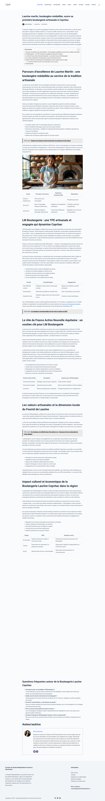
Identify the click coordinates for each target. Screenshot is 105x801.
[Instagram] (60, 798)
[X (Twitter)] (57, 798)
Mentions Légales (76, 779)
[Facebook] (55, 798)
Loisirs (75, 4)
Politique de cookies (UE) (78, 781)
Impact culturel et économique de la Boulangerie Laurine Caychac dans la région (47, 60)
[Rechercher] (99, 4)
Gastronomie (56, 4)
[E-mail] (34, 751)
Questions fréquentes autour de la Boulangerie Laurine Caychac (43, 61)
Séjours (87, 4)
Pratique (81, 4)
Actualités (40, 4)
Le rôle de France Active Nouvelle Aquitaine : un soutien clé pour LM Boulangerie (47, 56)
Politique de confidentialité (78, 777)
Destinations (48, 4)
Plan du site (74, 772)
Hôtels (69, 4)
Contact (94, 4)
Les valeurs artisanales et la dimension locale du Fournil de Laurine (43, 58)
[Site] (37, 751)
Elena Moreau (38, 731)
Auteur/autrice (30, 63)
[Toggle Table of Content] (77, 49)
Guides (64, 4)
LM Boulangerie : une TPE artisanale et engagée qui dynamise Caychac (44, 54)
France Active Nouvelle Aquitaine (70, 304)
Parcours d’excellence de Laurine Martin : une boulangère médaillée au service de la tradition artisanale (53, 52)
